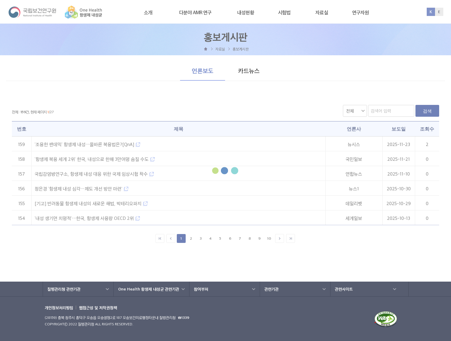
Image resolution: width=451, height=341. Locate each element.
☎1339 (183, 317)
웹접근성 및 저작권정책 (98, 307)
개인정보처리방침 (59, 307)
